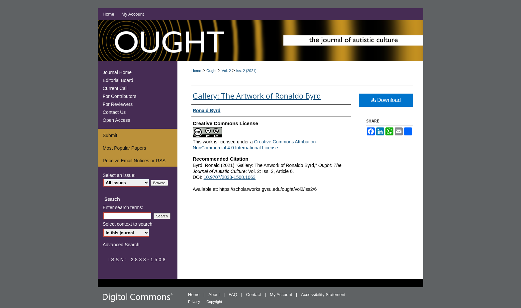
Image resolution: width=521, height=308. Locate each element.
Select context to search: (128, 224)
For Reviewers (118, 104)
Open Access (116, 120)
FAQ (234, 294)
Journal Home (117, 72)
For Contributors (119, 96)
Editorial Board (118, 80)
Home (196, 71)
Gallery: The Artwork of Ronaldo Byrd (257, 96)
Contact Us (114, 112)
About (214, 294)
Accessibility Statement (323, 294)
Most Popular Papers (124, 148)
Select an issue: (119, 175)
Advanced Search (121, 244)
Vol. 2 (226, 71)
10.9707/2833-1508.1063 (230, 177)
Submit (110, 135)
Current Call (115, 88)
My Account (281, 294)
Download (386, 100)
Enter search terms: (123, 207)
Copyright (214, 302)
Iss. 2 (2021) (246, 71)
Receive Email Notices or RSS (134, 160)
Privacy (194, 302)
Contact (254, 294)
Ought (211, 71)
